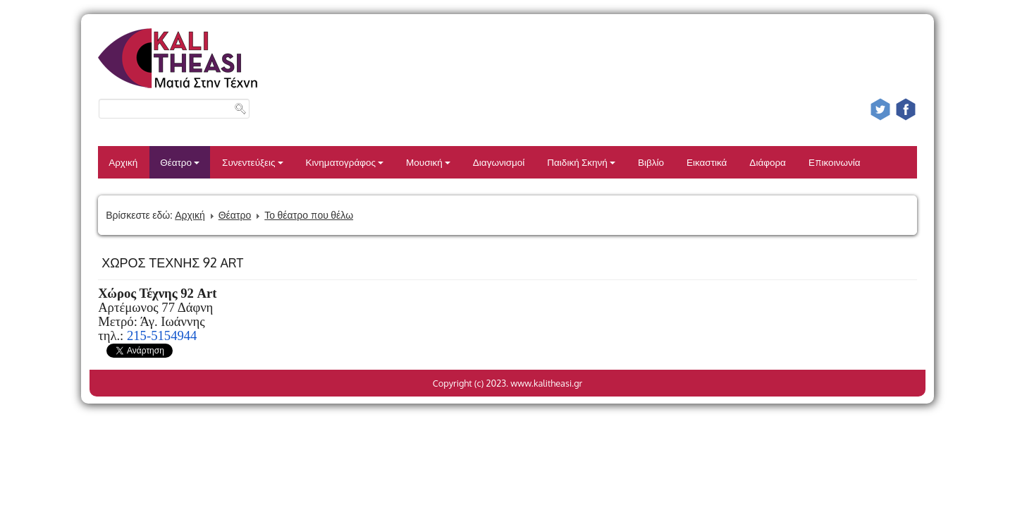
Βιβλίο (651, 162)
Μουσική (428, 162)
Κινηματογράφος (345, 162)
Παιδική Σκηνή (581, 162)
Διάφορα (767, 162)
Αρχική (123, 162)
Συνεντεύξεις (252, 162)
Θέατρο (179, 162)
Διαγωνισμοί (498, 162)
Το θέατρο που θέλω (308, 215)
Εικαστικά (707, 162)
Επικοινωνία (834, 162)
